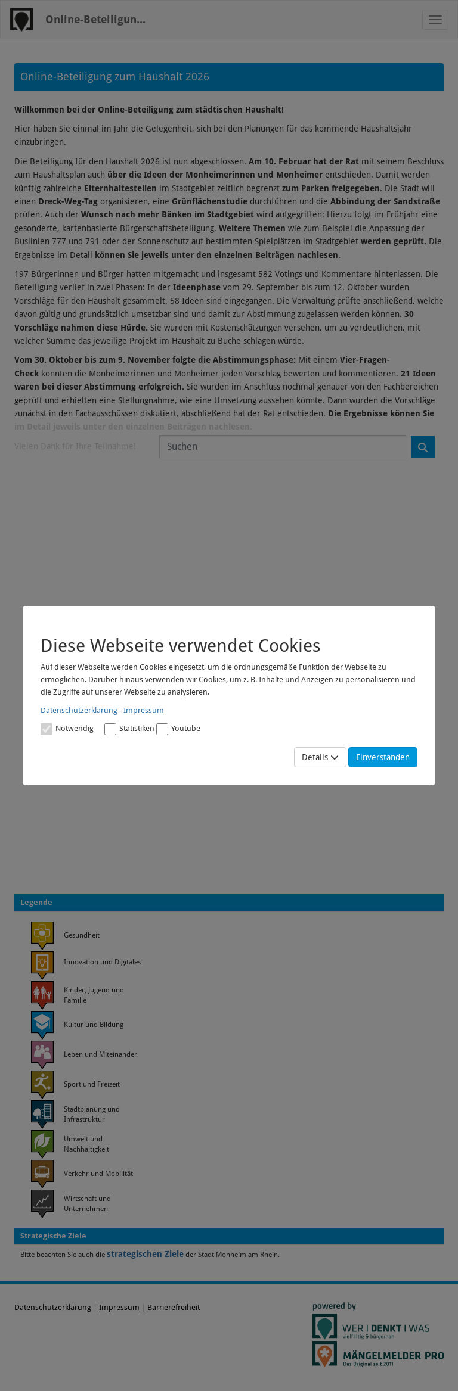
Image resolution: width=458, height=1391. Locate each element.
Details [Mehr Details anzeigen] (320, 757)
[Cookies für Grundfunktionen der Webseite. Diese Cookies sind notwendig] (67, 728)
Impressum (143, 710)
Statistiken (129, 729)
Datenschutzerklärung (79, 710)
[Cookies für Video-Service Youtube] (162, 729)
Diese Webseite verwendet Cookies (181, 645)
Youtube (178, 729)
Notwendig (67, 729)
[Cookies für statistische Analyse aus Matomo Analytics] (110, 729)
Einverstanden (383, 757)
